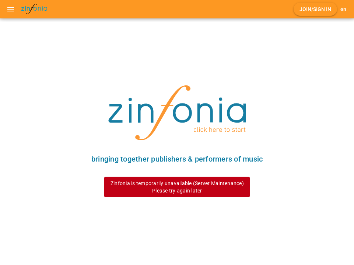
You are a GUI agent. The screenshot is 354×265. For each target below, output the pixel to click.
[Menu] (10, 9)
